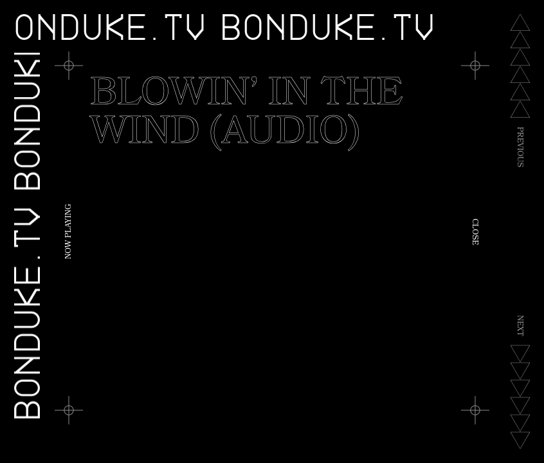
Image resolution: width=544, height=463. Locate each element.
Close (473, 232)
